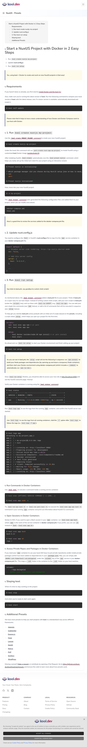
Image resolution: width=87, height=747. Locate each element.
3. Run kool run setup (19, 35)
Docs (4, 708)
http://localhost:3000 (69, 377)
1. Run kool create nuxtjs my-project (25, 29)
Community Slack (72, 708)
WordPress (12, 659)
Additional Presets (18, 40)
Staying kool (16, 38)
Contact (26, 708)
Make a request (23, 664)
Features (5, 701)
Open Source (71, 701)
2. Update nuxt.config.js (20, 32)
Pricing (4, 705)
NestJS (10, 645)
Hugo (10, 638)
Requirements (17, 26)
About (26, 701)
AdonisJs (11, 627)
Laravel (10, 641)
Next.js (10, 649)
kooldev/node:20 (33, 153)
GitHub (69, 705)
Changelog (6, 712)
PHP (9, 652)
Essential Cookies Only (43, 738)
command (26, 138)
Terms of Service (51, 701)
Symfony (11, 656)
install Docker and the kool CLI (50, 92)
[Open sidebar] (3, 13)
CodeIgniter (12, 631)
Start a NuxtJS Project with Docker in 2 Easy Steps (27, 24)
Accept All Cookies (43, 733)
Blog (25, 705)
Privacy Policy (50, 705)
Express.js (11, 634)
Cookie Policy (50, 708)
